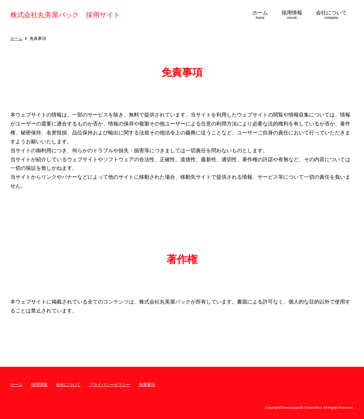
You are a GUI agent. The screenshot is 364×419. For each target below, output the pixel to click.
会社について (68, 384)
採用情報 (39, 384)
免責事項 (147, 384)
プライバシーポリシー (109, 384)
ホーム (16, 38)
